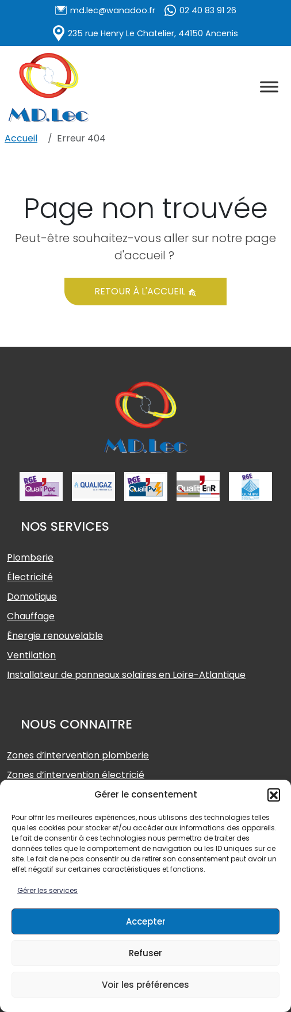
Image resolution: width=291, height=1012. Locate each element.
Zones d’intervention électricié (75, 774)
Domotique (32, 596)
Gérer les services (47, 890)
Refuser (145, 953)
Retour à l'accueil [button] (145, 291)
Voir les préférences (145, 985)
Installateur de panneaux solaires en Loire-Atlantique (126, 674)
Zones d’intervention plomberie (78, 755)
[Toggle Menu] (269, 86)
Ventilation (31, 655)
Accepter (146, 921)
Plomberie (30, 557)
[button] (273, 794)
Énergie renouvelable (55, 635)
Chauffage (31, 616)
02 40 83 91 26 (207, 10)
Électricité (30, 577)
